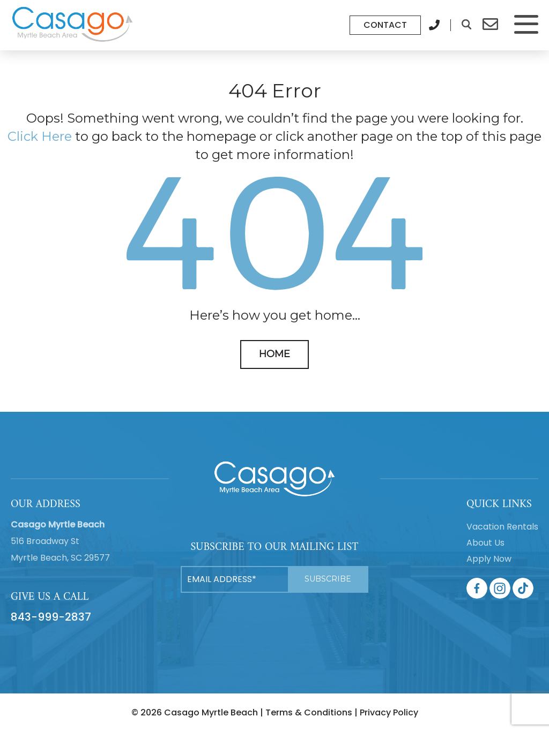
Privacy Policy (389, 712)
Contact (385, 25)
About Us (485, 543)
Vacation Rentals (502, 526)
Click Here (40, 136)
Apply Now (488, 559)
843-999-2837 (51, 616)
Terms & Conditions (308, 712)
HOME (274, 354)
